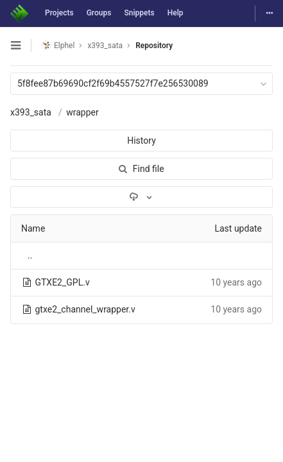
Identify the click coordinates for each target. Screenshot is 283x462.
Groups (99, 12)
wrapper (82, 112)
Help (175, 12)
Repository (154, 45)
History (141, 140)
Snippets (139, 12)
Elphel (58, 45)
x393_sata (30, 112)
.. (30, 255)
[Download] (141, 197)
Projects (59, 12)
